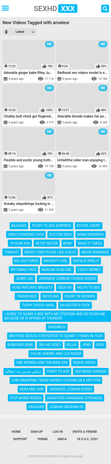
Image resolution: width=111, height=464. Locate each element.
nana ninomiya (90, 234)
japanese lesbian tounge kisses (67, 279)
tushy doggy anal (38, 305)
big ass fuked (26, 261)
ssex (100, 345)
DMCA (62, 439)
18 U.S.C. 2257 (87, 439)
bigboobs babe (20, 345)
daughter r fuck (75, 305)
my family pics (23, 270)
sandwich (57, 327)
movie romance (95, 252)
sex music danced (91, 371)
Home (16, 431)
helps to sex (88, 287)
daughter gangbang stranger (74, 398)
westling (50, 296)
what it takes (90, 243)
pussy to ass (58, 371)
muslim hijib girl (57, 270)
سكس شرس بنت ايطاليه (23, 371)
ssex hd (64, 287)
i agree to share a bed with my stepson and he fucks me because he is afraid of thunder (54, 316)
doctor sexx (60, 234)
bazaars (19, 226)
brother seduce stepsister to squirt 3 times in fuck (56, 336)
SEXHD (55, 8)
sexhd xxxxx (84, 363)
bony (67, 243)
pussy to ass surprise (51, 226)
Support (20, 439)
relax (71, 345)
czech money (89, 270)
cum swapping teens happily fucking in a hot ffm (55, 380)
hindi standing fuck (26, 234)
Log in (58, 431)
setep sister (47, 243)
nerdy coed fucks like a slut (50, 252)
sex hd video (50, 345)
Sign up (37, 431)
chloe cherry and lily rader (56, 354)
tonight (11, 252)
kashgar (36, 407)
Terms (42, 439)
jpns (86, 345)
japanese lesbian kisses (70, 389)
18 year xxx (20, 243)
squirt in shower (79, 296)
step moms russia (26, 398)
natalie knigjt (86, 261)
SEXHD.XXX (50, 456)
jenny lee (24, 279)
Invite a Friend (85, 431)
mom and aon (31, 389)
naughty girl (56, 261)
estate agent (88, 226)
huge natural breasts (32, 287)
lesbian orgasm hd (66, 407)
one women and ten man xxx (42, 363)
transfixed (27, 296)
